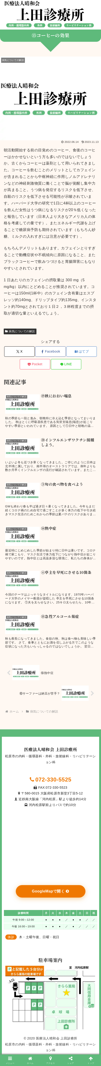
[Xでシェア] (19, 351)
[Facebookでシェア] (50, 351)
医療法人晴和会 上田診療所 (50, 749)
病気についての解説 (20, 331)
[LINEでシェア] (66, 364)
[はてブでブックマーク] (81, 351)
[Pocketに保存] (35, 364)
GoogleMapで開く (50, 891)
